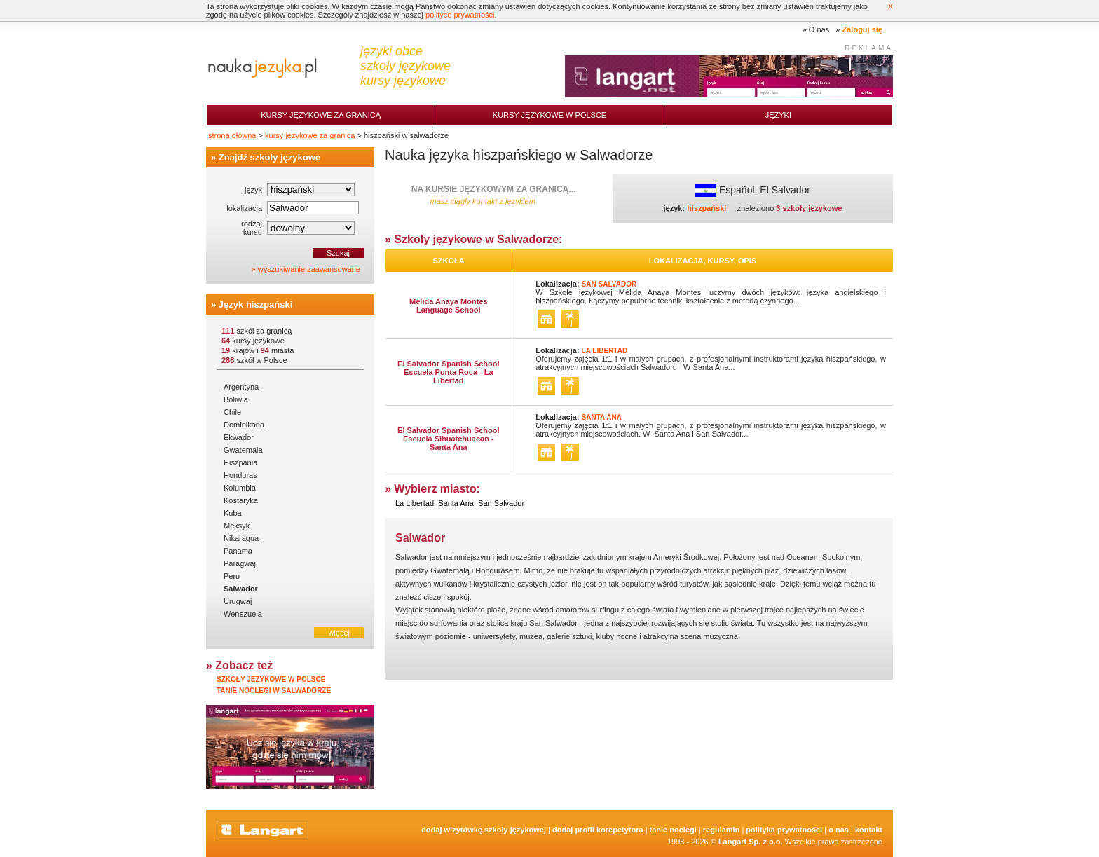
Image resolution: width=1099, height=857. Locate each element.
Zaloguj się (862, 29)
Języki (778, 115)
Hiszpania (240, 462)
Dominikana (244, 424)
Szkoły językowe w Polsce (271, 679)
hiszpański (706, 208)
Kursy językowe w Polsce (549, 115)
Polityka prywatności (784, 829)
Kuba (233, 513)
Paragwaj (240, 563)
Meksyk (237, 525)
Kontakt (868, 829)
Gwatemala (243, 450)
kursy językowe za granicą (310, 135)
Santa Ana (456, 503)
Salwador (241, 588)
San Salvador (501, 503)
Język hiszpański (256, 304)
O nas (819, 29)
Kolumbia (240, 488)
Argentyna (241, 387)
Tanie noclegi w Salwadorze (274, 690)
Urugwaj (238, 601)
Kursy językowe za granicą (321, 115)
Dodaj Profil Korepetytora (597, 829)
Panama (238, 551)
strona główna (232, 135)
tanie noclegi (673, 829)
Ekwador (239, 437)
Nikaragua (241, 538)
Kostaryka (241, 500)
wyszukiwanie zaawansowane (309, 269)
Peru (232, 576)
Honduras (240, 475)
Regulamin (721, 829)
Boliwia (236, 399)
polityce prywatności (459, 15)
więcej (339, 633)
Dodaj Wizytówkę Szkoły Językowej (483, 829)
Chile (232, 412)
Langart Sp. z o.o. (750, 841)
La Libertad (414, 503)
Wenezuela (243, 614)
